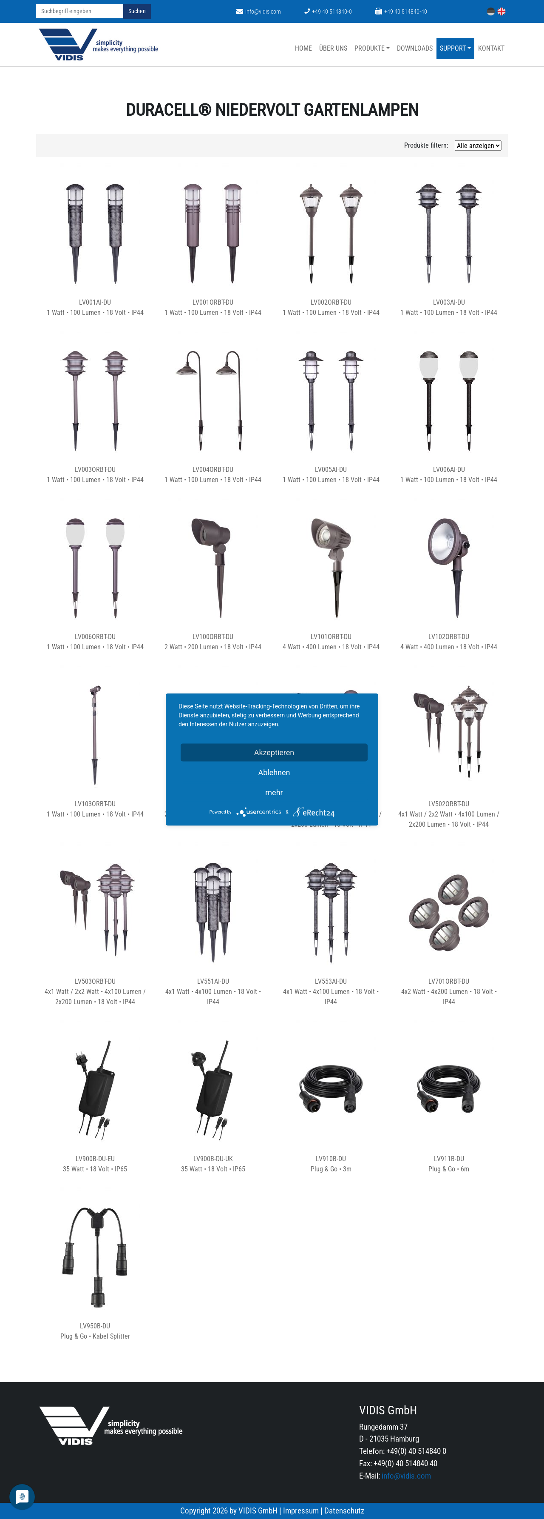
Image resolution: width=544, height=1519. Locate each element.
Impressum (301, 1511)
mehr (274, 792)
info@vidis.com (258, 11)
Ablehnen (274, 772)
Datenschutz (344, 1511)
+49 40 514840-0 (328, 11)
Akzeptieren (274, 752)
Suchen (137, 11)
